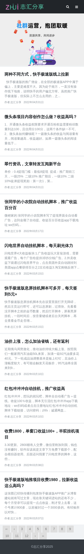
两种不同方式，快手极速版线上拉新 (36, 74)
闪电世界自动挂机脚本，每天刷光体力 (38, 245)
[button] (36, 61)
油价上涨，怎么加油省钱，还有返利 (36, 341)
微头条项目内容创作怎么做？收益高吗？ (40, 117)
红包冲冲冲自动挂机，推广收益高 (34, 388)
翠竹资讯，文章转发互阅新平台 (32, 164)
